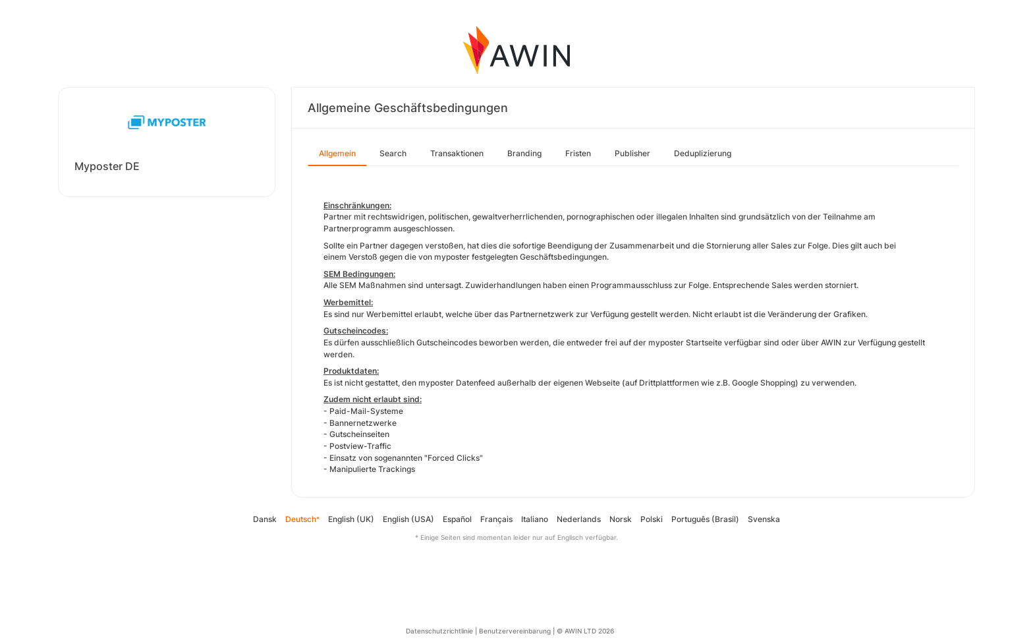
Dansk (265, 519)
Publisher (632, 153)
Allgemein (337, 153)
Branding (524, 153)
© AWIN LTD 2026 (585, 631)
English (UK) (351, 519)
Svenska (764, 519)
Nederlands (579, 519)
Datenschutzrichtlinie (439, 631)
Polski (651, 519)
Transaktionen (457, 153)
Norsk (620, 519)
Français (496, 519)
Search (392, 153)
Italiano (534, 519)
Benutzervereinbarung (515, 631)
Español (457, 519)
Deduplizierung (702, 153)
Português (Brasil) (705, 519)
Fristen (578, 153)
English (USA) (408, 519)
